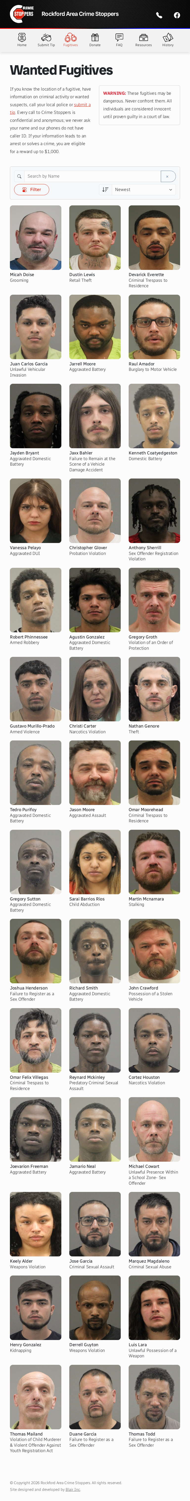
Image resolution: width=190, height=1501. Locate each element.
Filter (31, 189)
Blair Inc (73, 1489)
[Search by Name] (92, 176)
